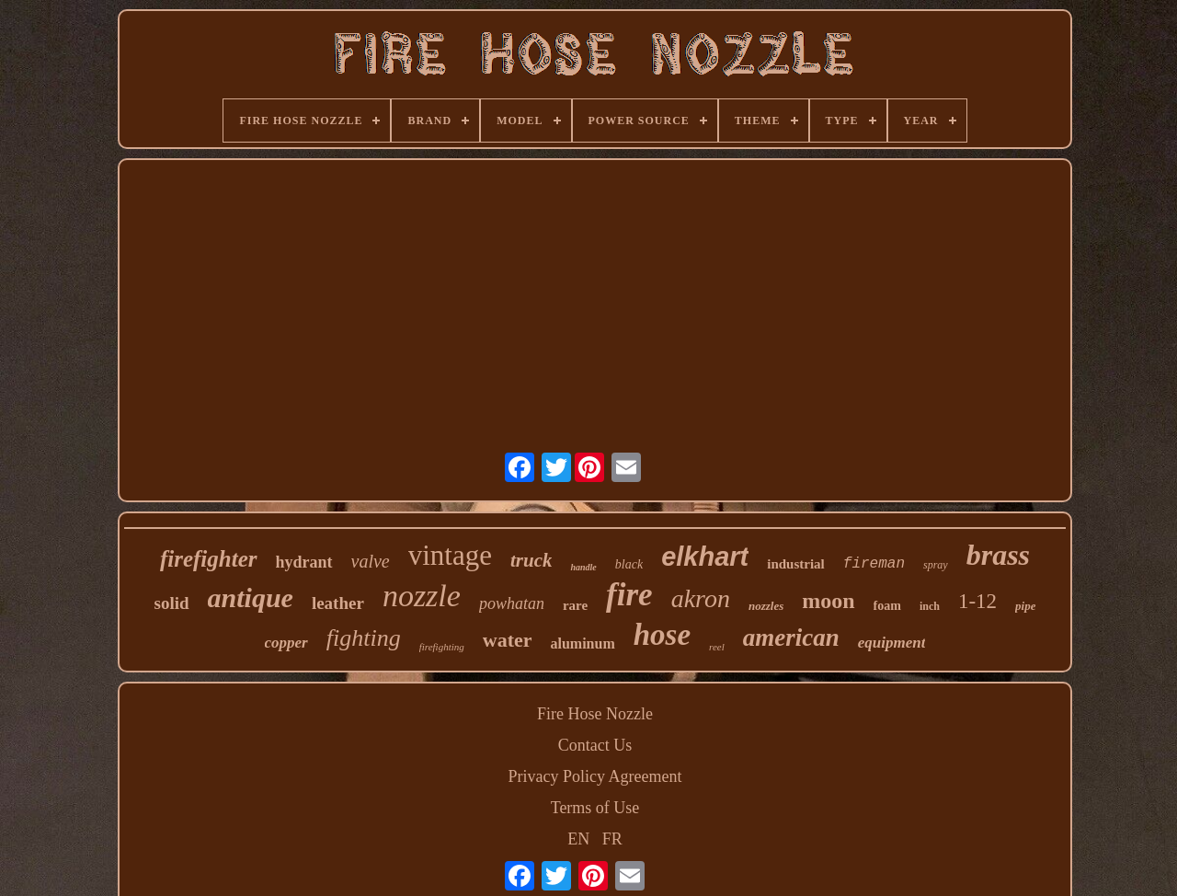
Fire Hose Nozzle (595, 714)
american (791, 637)
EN (578, 839)
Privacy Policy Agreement (595, 776)
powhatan (511, 603)
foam (887, 606)
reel (717, 646)
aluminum (583, 643)
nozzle (422, 596)
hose (662, 634)
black (629, 564)
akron (700, 598)
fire (629, 595)
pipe (1025, 606)
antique (250, 597)
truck (531, 560)
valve (370, 561)
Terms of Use (595, 807)
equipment (892, 642)
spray (935, 564)
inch (930, 606)
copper (286, 642)
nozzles (765, 606)
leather (338, 603)
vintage (450, 555)
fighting (363, 638)
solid (171, 603)
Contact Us (595, 745)
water (507, 639)
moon (828, 601)
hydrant (304, 562)
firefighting (441, 646)
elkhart (704, 556)
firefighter (208, 558)
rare (575, 605)
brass (998, 554)
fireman (874, 564)
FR (612, 839)
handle (583, 567)
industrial (796, 564)
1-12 (977, 601)
